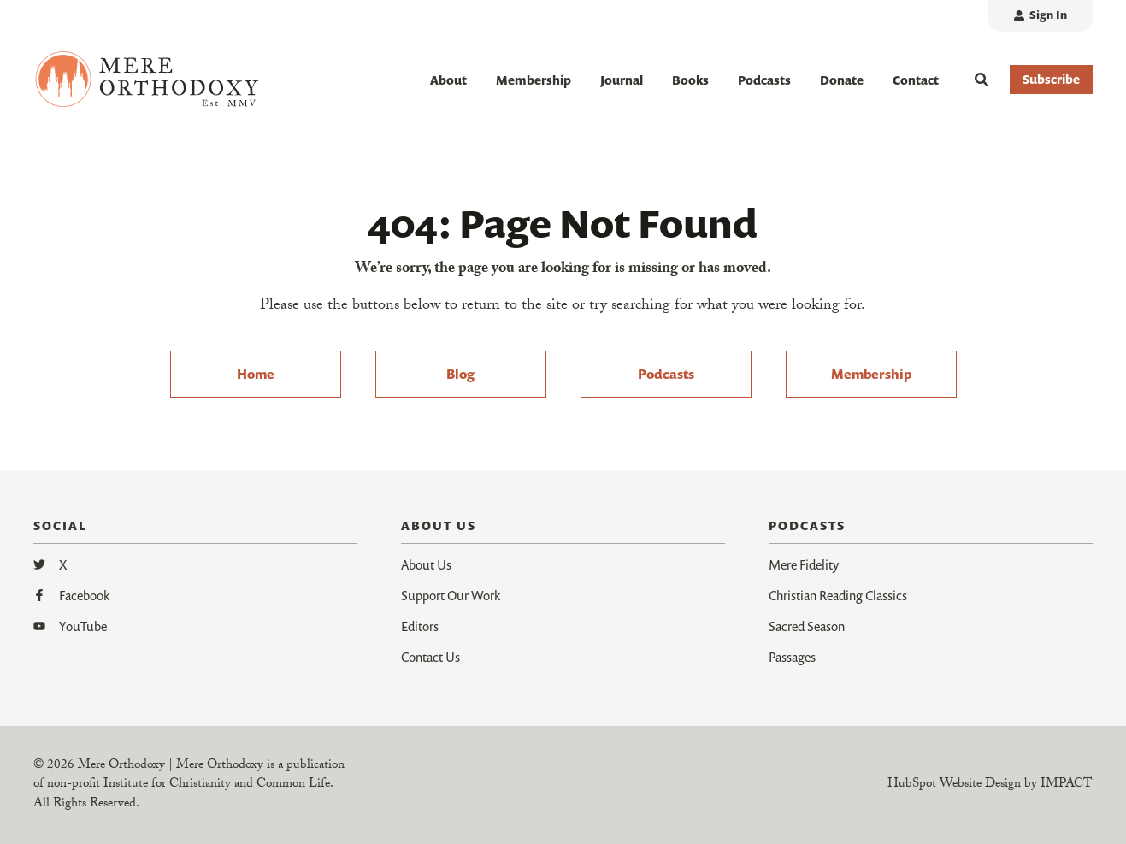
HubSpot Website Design (954, 785)
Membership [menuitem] (871, 373)
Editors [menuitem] (420, 625)
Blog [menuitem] (460, 373)
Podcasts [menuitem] (666, 373)
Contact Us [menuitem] (430, 656)
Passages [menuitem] (792, 656)
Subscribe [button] (1051, 79)
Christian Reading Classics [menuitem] (838, 595)
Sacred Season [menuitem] (807, 625)
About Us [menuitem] (426, 564)
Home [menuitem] (255, 373)
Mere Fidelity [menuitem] (804, 564)
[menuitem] (1040, 16)
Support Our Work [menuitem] (450, 595)
